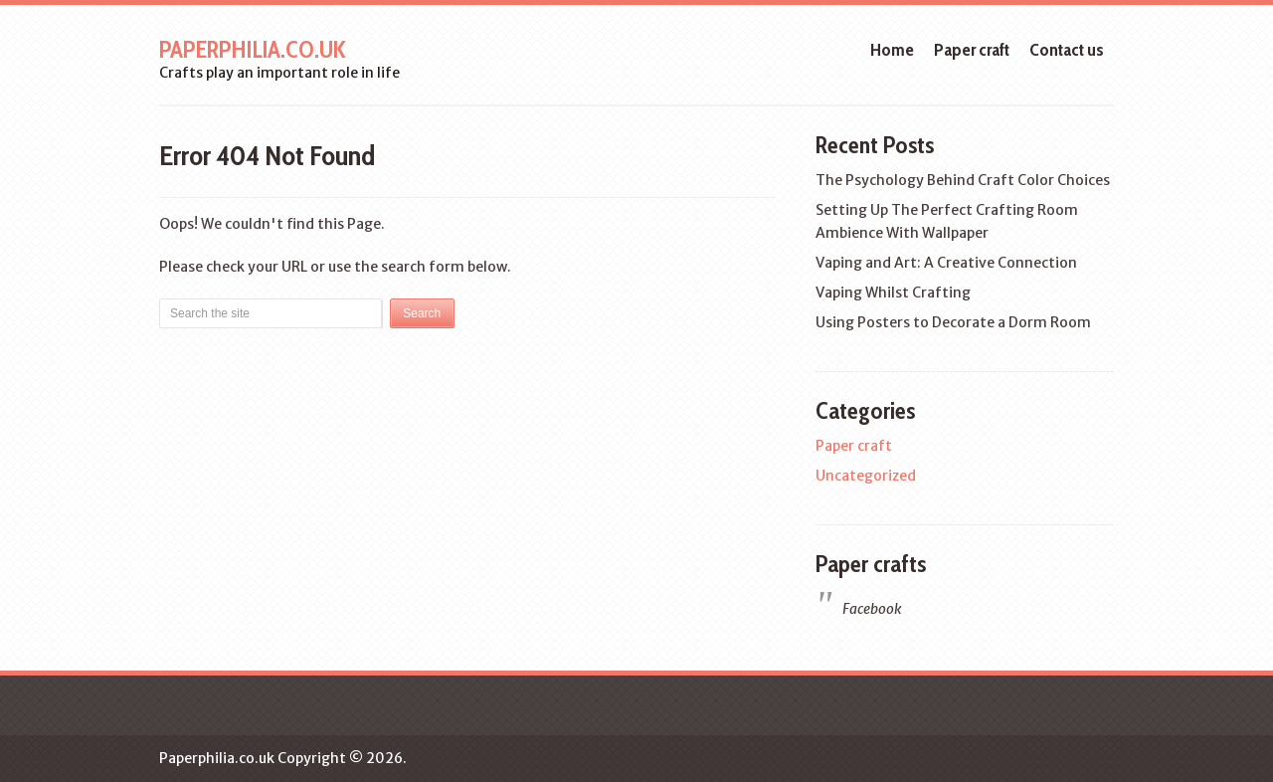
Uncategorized (866, 476)
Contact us (1066, 50)
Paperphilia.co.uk (252, 49)
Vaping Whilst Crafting (893, 292)
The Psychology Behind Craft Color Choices (963, 180)
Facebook (871, 609)
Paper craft (971, 50)
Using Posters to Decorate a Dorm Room (953, 322)
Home (892, 50)
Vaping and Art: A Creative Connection (946, 263)
